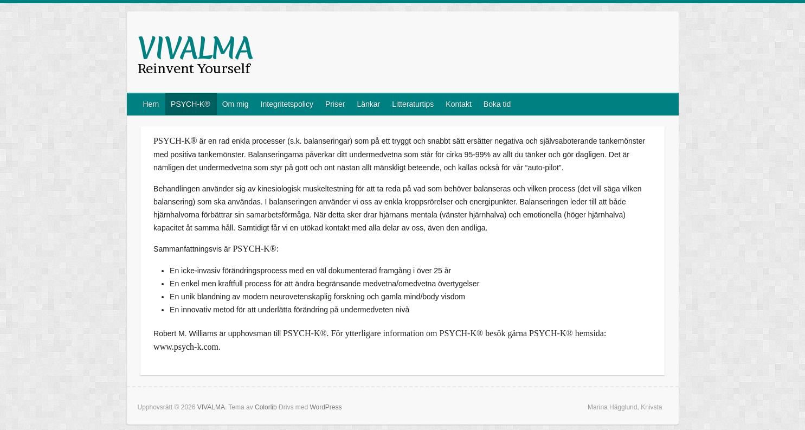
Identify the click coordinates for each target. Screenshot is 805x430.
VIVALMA (195, 48)
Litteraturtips (413, 104)
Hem (151, 104)
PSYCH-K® (190, 104)
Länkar (368, 104)
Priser (335, 104)
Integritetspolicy (287, 104)
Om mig (235, 104)
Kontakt (458, 104)
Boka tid (497, 104)
